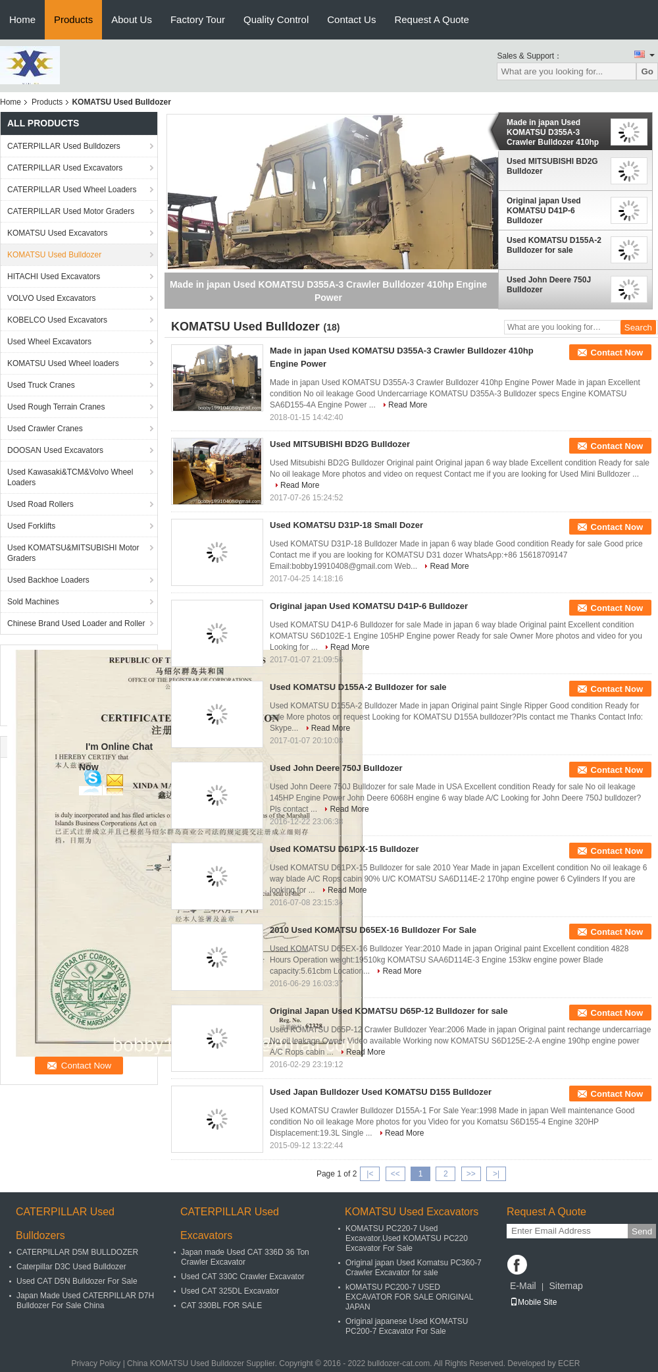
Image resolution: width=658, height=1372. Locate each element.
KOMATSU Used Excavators (57, 233)
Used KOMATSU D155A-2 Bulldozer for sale (554, 245)
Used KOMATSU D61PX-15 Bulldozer (344, 849)
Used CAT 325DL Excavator (230, 1291)
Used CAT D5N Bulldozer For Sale (77, 1281)
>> (471, 1173)
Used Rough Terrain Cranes (56, 406)
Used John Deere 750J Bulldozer (549, 284)
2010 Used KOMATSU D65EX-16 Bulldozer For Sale (373, 930)
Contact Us (351, 19)
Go (647, 71)
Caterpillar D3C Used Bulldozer (71, 1266)
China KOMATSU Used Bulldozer (185, 1363)
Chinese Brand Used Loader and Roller (76, 623)
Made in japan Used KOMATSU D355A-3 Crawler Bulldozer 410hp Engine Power (553, 132)
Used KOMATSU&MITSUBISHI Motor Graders (73, 553)
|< (370, 1173)
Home (22, 19)
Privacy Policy (96, 1363)
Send (642, 1231)
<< (395, 1173)
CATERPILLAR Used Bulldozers (63, 146)
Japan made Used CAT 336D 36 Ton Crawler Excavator (245, 1257)
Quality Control (276, 19)
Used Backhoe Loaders (48, 580)
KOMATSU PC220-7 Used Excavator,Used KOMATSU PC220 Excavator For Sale (406, 1238)
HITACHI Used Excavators (53, 276)
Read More (407, 404)
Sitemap (565, 1285)
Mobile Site (533, 1302)
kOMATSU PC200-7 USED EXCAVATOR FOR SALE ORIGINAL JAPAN (409, 1296)
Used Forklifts (31, 526)
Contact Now (617, 352)
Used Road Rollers (40, 504)
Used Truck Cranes (41, 385)
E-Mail (523, 1285)
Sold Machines (33, 601)
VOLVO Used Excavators (51, 298)
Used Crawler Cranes (45, 428)
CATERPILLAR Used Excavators (64, 167)
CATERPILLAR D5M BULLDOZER (77, 1252)
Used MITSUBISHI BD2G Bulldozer (552, 166)
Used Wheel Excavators (49, 341)
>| (496, 1173)
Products (73, 19)
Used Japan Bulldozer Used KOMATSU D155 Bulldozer (381, 1092)
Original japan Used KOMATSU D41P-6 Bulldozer (544, 210)
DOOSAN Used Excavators (55, 450)
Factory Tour (197, 19)
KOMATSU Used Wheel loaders (63, 363)
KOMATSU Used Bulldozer (54, 254)
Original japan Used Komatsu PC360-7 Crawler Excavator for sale (413, 1267)
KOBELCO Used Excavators (57, 320)
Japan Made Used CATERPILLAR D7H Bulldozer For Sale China (85, 1300)
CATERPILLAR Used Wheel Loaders (72, 189)
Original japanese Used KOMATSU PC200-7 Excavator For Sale (406, 1326)
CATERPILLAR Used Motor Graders (70, 211)
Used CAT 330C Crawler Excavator (243, 1276)
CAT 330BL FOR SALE (221, 1305)
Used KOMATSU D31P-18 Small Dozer (346, 525)
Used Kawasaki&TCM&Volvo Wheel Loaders (70, 477)
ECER (569, 1363)
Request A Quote (431, 19)
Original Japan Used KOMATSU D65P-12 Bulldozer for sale (389, 1011)
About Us (131, 19)
